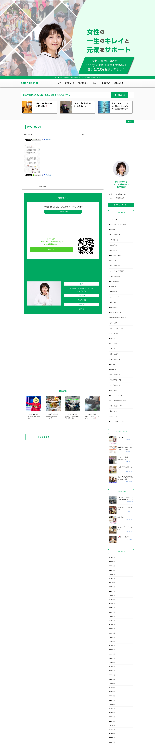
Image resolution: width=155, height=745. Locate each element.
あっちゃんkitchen (115, 255)
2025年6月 (112, 599)
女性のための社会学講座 (116, 317)
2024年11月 (112, 629)
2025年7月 (112, 595)
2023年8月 (112, 691)
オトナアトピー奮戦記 (116, 271)
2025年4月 (112, 608)
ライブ (112, 260)
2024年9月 (112, 637)
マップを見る (81, 291)
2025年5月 (112, 603)
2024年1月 (112, 670)
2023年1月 (112, 721)
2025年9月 (112, 587)
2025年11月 (112, 578)
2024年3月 (112, 662)
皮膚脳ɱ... (121, 437)
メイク (112, 338)
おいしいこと (113, 265)
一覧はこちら (120, 95)
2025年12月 (112, 574)
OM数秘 (112, 286)
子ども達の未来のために (116, 400)
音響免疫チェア (114, 250)
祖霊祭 (112, 229)
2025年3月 (112, 612)
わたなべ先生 (113, 276)
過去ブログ (106, 83)
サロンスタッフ (114, 359)
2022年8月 (112, 742)
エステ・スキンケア (115, 328)
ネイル (112, 364)
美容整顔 (112, 307)
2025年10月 (112, 582)
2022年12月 (112, 725)
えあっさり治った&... (123, 537)
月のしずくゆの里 (115, 395)
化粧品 (112, 348)
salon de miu (29, 82)
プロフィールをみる (121, 205)
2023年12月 (112, 675)
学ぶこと (112, 416)
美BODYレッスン (114, 312)
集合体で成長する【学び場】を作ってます (72, 417)
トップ (58, 83)
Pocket (48, 139)
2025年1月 (112, 620)
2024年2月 (112, 666)
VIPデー (112, 369)
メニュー (95, 83)
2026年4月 (112, 557)
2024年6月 (112, 650)
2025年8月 (112, 591)
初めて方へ (113, 333)
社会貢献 (112, 390)
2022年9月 (112, 738)
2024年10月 (112, 633)
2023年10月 (112, 683)
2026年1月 (112, 570)
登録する (51, 249)
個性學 (112, 302)
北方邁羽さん (113, 281)
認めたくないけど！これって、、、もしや (92, 417)
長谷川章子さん (114, 380)
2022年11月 (112, 729)
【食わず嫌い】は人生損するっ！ (33, 417)
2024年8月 (112, 641)
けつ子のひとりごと (115, 421)
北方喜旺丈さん (114, 234)
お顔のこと (113, 354)
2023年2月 (112, 717)
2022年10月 (112, 733)
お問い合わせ (118, 83)
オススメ (112, 343)
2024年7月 (112, 645)
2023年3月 (112, 712)
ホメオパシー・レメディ (116, 224)
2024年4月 (112, 658)
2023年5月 (112, 704)
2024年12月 (112, 624)
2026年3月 (112, 562)
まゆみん (112, 323)
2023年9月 (112, 687)
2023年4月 (112, 708)
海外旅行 (112, 291)
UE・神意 (112, 240)
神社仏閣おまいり (115, 406)
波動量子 (112, 245)
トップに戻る (43, 437)
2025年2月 (112, 616)
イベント (112, 219)
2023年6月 (112, 700)
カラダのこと (113, 385)
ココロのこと (113, 374)
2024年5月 (112, 654)
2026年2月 (112, 566)
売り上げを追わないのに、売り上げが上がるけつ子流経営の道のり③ (120, 106)
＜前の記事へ (41, 187)
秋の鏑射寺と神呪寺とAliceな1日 (52, 417)
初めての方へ (83, 83)
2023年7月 (112, 696)
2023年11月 (112, 679)
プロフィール (69, 83)
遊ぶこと (112, 411)
